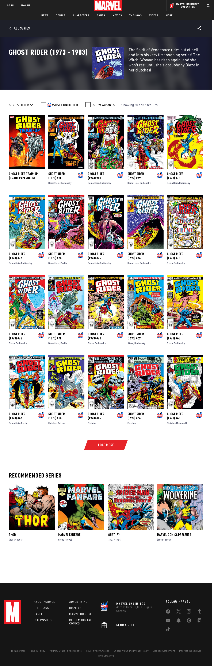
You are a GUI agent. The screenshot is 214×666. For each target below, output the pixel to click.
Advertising (78, 601)
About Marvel (44, 601)
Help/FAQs (41, 607)
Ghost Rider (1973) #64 (135, 441)
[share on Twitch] (199, 621)
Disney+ (75, 607)
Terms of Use (18, 650)
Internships (43, 620)
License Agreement (164, 650)
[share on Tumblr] (199, 612)
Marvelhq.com (80, 614)
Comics (60, 15)
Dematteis (54, 208)
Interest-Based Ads (190, 650)
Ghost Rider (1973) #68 (175, 361)
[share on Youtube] (168, 621)
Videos (153, 15)
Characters (81, 15)
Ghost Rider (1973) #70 (96, 361)
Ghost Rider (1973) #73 (175, 281)
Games (101, 15)
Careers (40, 614)
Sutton (61, 448)
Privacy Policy (37, 650)
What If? (113, 560)
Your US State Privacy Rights (65, 650)
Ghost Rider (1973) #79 (135, 201)
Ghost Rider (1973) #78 (175, 201)
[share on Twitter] (178, 612)
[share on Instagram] (189, 612)
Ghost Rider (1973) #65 (96, 441)
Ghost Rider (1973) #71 (56, 361)
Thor (12, 560)
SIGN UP (25, 5)
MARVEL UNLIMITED (65, 130)
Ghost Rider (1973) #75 (96, 281)
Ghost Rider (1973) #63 (175, 441)
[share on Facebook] (168, 612)
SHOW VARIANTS (104, 130)
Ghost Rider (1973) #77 (17, 281)
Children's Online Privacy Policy (131, 650)
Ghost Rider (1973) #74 (135, 281)
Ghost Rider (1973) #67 (17, 441)
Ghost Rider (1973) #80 (96, 201)
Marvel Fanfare (69, 560)
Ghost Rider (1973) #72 (17, 361)
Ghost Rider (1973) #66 (56, 441)
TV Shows (135, 15)
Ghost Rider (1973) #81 (56, 201)
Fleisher (52, 448)
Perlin (64, 288)
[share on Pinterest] (189, 621)
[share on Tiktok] (168, 630)
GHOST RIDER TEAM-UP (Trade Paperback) (23, 201)
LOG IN (10, 5)
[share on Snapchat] (178, 621)
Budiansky (66, 208)
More (169, 15)
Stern (170, 288)
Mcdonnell (181, 448)
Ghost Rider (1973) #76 (56, 281)
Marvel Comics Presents (174, 560)
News (44, 15)
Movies (117, 15)
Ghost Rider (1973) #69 (135, 361)
